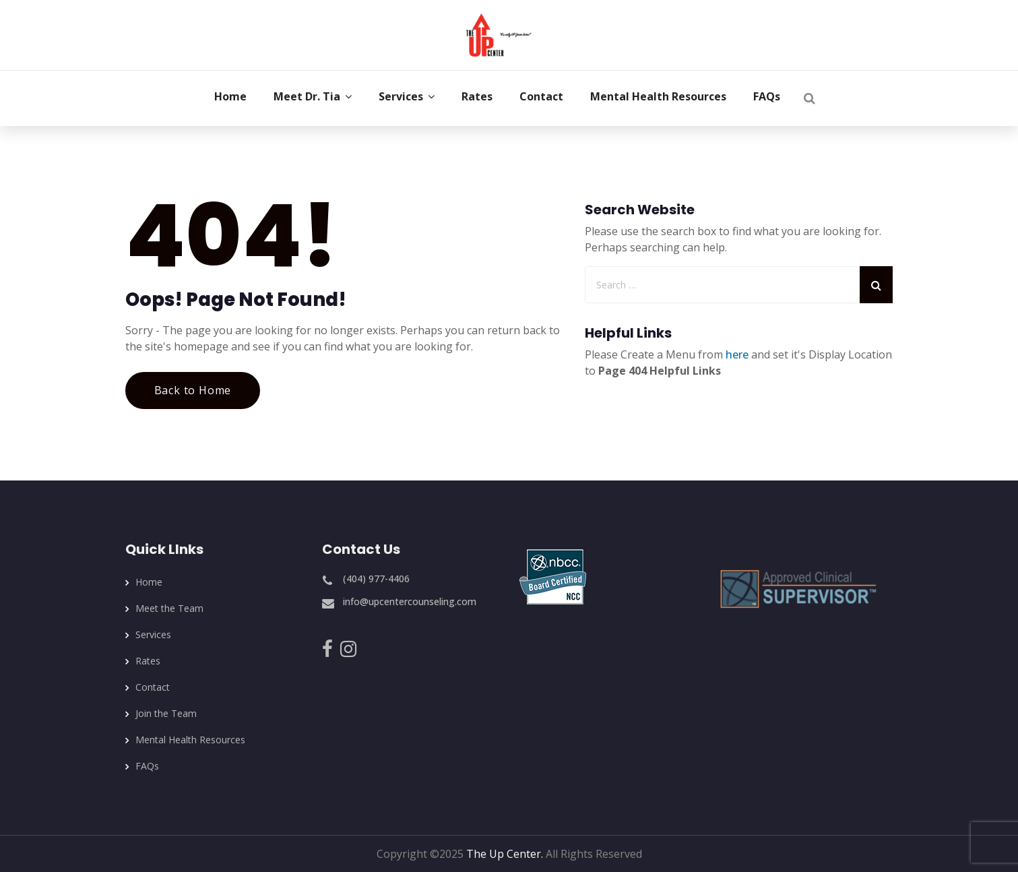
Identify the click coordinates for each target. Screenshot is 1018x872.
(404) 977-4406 (376, 578)
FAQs (147, 765)
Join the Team (166, 713)
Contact (152, 687)
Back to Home (193, 390)
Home (148, 581)
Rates (147, 660)
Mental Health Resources (190, 739)
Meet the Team (169, 608)
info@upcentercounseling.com (409, 601)
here (737, 354)
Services (153, 634)
